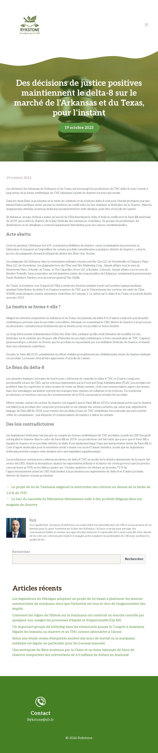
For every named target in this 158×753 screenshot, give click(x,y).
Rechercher (21, 552)
